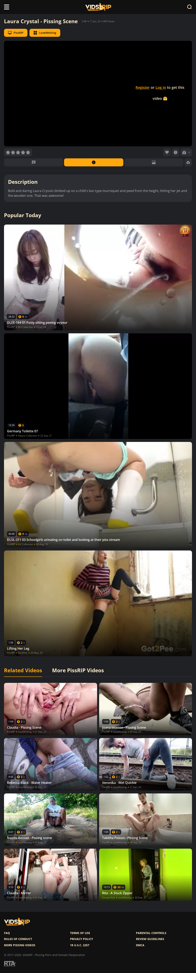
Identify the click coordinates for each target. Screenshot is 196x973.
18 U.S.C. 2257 (79, 945)
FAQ (7, 933)
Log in (161, 87)
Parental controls (151, 933)
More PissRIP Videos (78, 670)
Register (143, 87)
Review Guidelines (150, 939)
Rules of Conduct (18, 939)
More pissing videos (19, 945)
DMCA (140, 945)
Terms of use (80, 933)
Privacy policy (81, 939)
